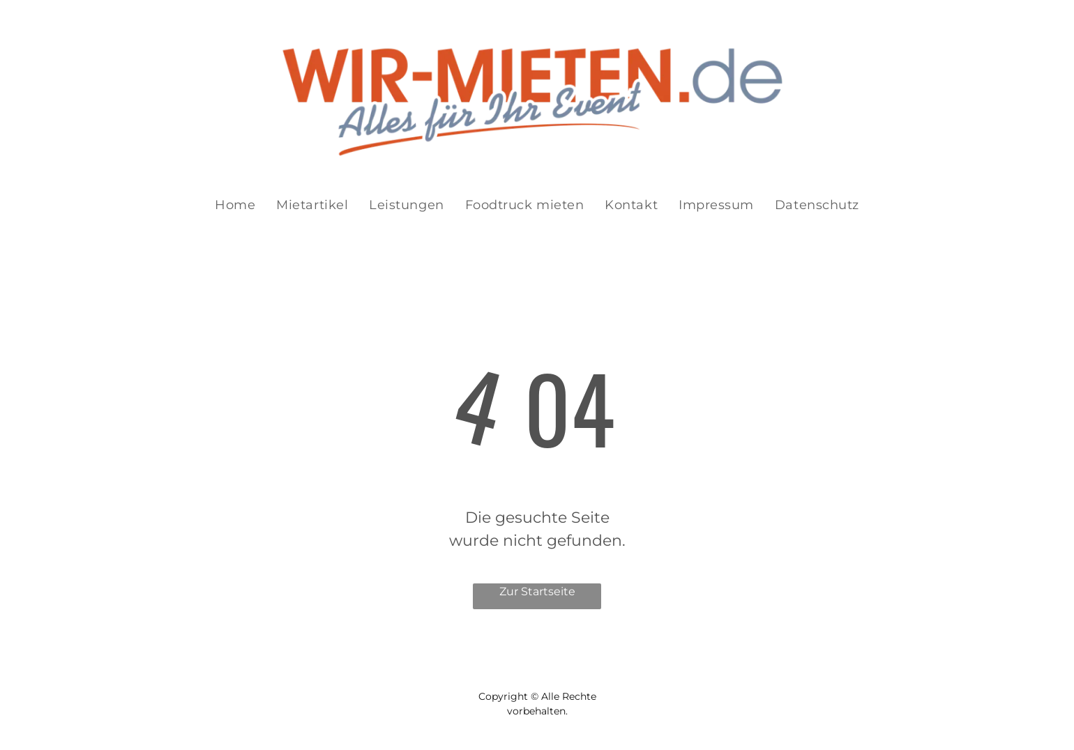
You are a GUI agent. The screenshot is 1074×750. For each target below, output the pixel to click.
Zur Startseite (537, 591)
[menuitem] (235, 205)
